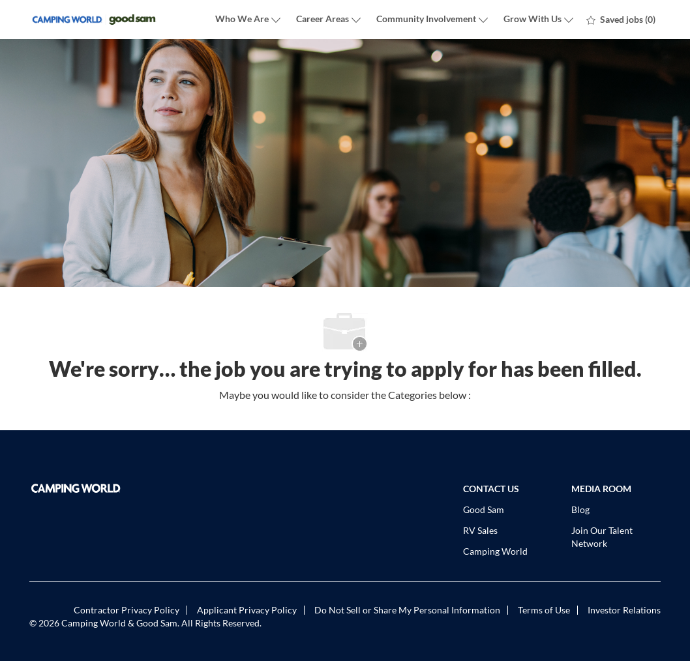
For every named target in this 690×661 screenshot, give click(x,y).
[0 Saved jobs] (620, 19)
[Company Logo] (94, 20)
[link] (129, 488)
